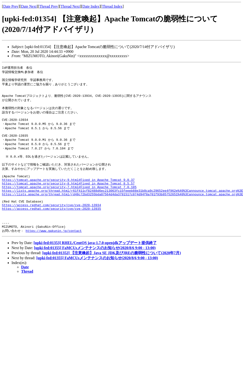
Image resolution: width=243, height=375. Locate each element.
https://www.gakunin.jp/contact (54, 253)
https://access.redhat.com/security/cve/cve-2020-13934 (51, 223)
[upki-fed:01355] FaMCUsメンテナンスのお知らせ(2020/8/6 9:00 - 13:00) (95, 270)
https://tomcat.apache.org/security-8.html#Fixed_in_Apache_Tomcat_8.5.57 (68, 197)
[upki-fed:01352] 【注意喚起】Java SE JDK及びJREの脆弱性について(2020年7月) (111, 275)
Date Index (90, 6)
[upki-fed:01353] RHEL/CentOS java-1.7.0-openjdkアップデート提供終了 (95, 265)
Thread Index (112, 6)
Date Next (29, 6)
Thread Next (70, 6)
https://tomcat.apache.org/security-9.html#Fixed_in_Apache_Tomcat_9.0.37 (68, 193)
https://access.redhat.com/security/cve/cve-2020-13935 (51, 227)
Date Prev (10, 6)
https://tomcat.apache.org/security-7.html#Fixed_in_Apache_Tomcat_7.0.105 (69, 201)
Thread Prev (48, 6)
